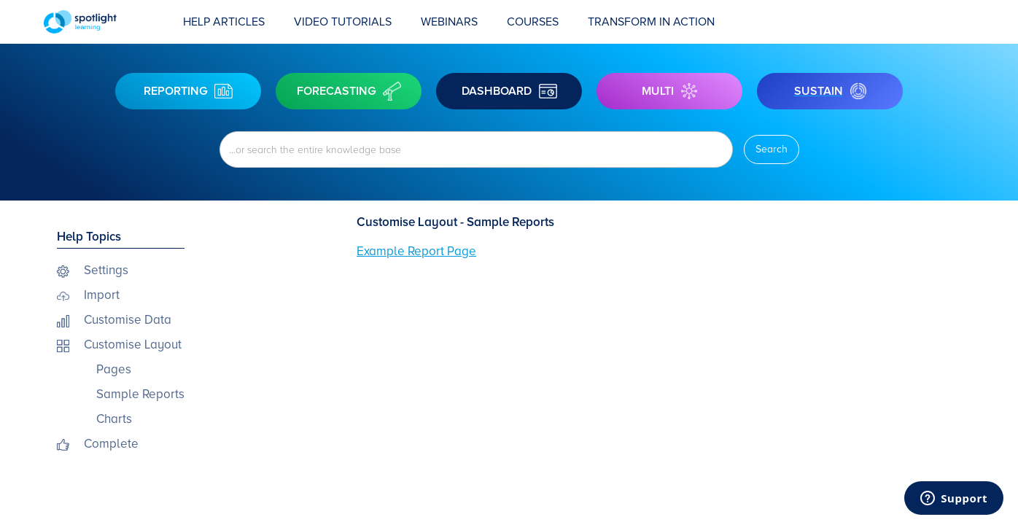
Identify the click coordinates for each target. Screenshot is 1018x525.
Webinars (449, 22)
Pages (113, 369)
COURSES (533, 22)
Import (102, 295)
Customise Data (127, 319)
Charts (114, 419)
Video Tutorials (343, 22)
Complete (111, 443)
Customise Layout (133, 344)
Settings (106, 270)
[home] (106, 22)
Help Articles (224, 22)
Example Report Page (416, 251)
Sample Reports (140, 394)
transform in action (651, 22)
